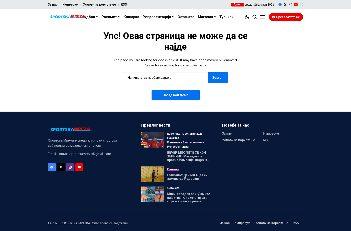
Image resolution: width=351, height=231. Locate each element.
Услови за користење (99, 4)
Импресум (70, 4)
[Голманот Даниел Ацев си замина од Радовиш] (152, 174)
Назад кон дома (175, 95)
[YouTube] (296, 4)
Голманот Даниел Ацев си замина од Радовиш (187, 177)
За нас (53, 4)
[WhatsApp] (301, 4)
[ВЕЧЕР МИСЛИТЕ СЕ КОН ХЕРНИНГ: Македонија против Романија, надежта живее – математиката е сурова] (152, 140)
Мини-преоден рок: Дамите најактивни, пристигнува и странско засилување (188, 197)
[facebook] (280, 4)
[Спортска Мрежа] (67, 17)
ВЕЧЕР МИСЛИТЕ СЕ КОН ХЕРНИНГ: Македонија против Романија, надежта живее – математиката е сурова (188, 160)
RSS (124, 4)
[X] (285, 4)
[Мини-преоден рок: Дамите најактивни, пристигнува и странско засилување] (152, 194)
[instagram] (290, 4)
